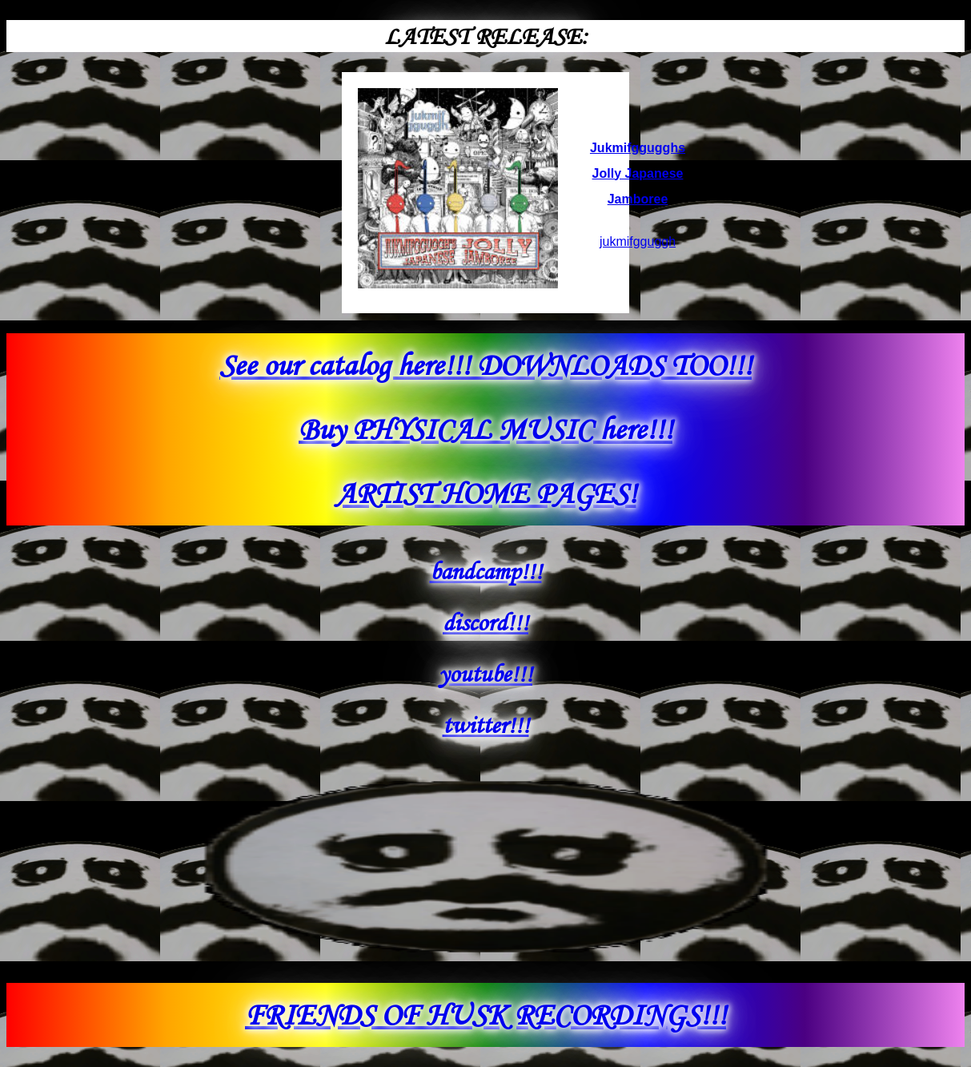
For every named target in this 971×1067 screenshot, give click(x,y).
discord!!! (485, 622)
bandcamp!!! (486, 570)
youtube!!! (485, 673)
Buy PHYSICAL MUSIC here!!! (485, 429)
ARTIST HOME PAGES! (485, 493)
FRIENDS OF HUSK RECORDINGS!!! (485, 1014)
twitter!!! (486, 724)
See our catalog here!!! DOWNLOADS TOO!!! (485, 365)
